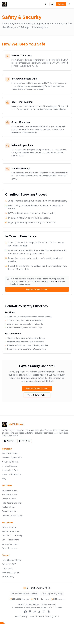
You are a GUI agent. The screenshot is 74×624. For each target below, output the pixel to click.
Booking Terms (52, 616)
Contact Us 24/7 (9, 564)
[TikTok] (34, 611)
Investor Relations (9, 466)
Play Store (24, 441)
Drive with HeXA (9, 527)
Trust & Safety (8, 577)
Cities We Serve (9, 499)
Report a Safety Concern (37, 289)
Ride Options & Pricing (11, 503)
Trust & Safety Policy (37, 395)
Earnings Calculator (10, 544)
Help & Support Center (11, 560)
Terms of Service (36, 616)
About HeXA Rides (10, 453)
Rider (61, 4)
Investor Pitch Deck (10, 470)
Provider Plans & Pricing (12, 535)
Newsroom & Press (10, 462)
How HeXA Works (9, 490)
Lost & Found (7, 568)
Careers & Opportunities (12, 458)
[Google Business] (44, 611)
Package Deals (8, 507)
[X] (39, 611)
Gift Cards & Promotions (12, 515)
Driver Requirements (10, 540)
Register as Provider (10, 531)
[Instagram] (30, 611)
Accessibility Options (11, 572)
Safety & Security (9, 494)
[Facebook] (25, 611)
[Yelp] (48, 611)
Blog (4, 478)
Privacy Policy (21, 616)
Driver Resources (9, 548)
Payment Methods (9, 511)
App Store (9, 441)
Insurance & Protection (11, 474)
